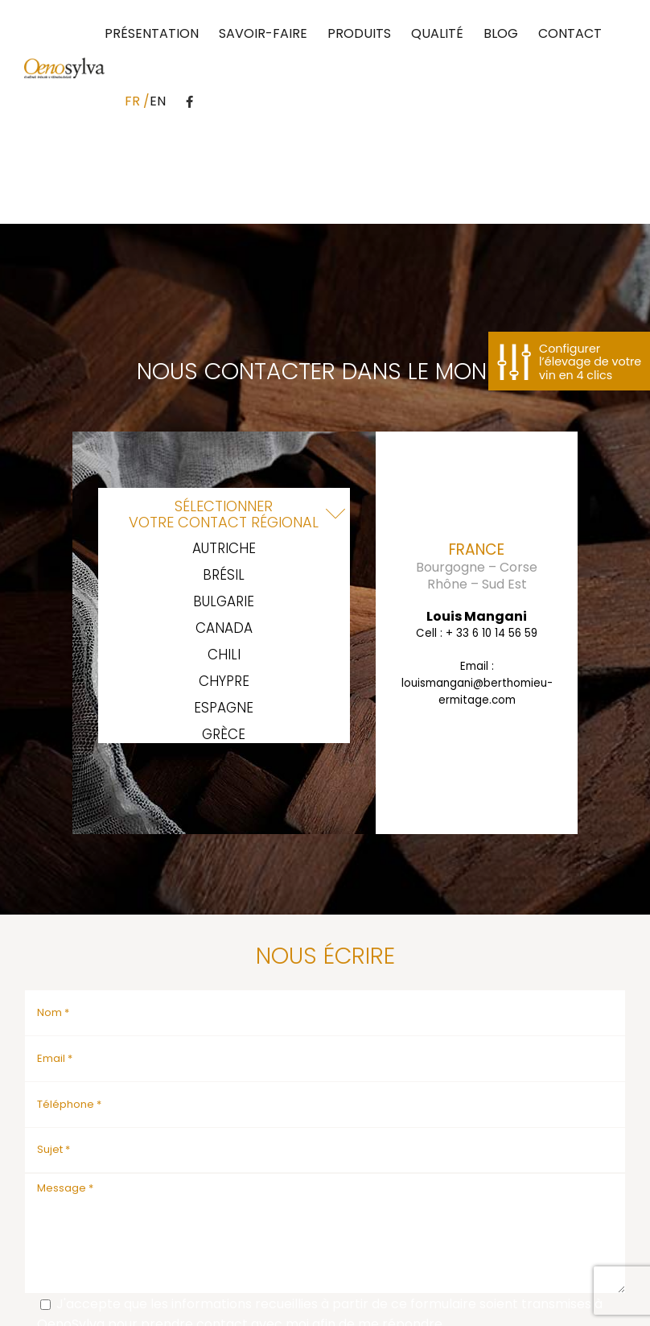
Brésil (224, 575)
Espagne (223, 708)
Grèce (223, 734)
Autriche (224, 548)
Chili (224, 655)
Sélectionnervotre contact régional (224, 514)
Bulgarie (223, 602)
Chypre (224, 681)
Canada (224, 628)
